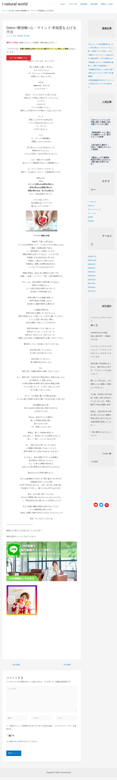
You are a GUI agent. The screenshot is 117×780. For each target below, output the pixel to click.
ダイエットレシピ (95, 216)
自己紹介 (91, 228)
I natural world (15, 4)
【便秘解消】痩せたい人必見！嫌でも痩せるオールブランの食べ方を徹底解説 (101, 79)
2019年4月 (92, 294)
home (63, 4)
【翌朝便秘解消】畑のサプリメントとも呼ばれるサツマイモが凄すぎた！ (101, 90)
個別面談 (83, 4)
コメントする (11, 36)
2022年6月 (92, 283)
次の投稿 (67, 664)
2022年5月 (92, 286)
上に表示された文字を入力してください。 (22, 744)
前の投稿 (16, 664)
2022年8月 (92, 275)
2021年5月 (92, 290)
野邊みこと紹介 (107, 4)
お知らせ (91, 212)
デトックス (92, 220)
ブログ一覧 (72, 4)
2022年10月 (92, 267)
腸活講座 (94, 4)
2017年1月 (92, 298)
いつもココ (92, 208)
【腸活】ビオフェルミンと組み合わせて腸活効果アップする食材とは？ (101, 61)
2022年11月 (92, 263)
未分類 (20, 36)
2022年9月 (92, 271)
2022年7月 (92, 279)
